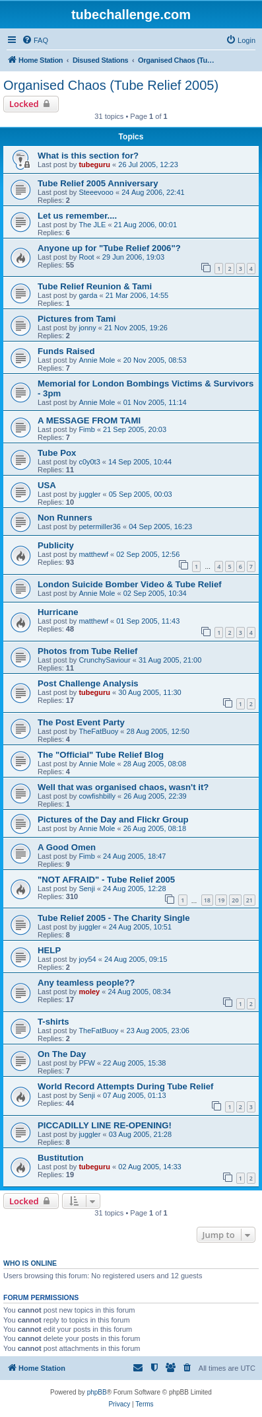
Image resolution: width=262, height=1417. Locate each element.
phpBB (97, 1392)
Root (86, 257)
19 (221, 900)
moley (89, 992)
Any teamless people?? (86, 983)
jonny (87, 328)
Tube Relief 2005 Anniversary (98, 183)
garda (88, 295)
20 (235, 900)
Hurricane (58, 612)
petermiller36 (100, 526)
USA (47, 485)
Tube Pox (57, 453)
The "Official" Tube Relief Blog (101, 755)
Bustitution (61, 1158)
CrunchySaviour (104, 660)
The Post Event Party (81, 722)
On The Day (62, 1054)
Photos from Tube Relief (87, 651)
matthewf (93, 554)
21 (249, 900)
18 (207, 900)
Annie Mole (97, 360)
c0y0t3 (89, 462)
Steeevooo (96, 192)
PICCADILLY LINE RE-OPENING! (105, 1125)
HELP (49, 950)
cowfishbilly (97, 796)
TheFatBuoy (98, 731)
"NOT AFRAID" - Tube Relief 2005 (106, 880)
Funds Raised (66, 351)
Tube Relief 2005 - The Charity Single (114, 918)
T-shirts (53, 1022)
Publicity (56, 545)
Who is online (30, 1263)
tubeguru (94, 164)
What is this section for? (88, 156)
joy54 (87, 959)
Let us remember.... (77, 216)
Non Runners (65, 518)
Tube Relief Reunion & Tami (95, 286)
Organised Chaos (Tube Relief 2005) (110, 85)
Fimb (86, 429)
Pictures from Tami (76, 319)
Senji (86, 888)
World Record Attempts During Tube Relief (125, 1086)
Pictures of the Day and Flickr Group (113, 819)
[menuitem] (35, 40)
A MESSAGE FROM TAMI (89, 420)
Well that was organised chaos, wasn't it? (123, 787)
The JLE (92, 225)
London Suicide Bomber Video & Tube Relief (130, 584)
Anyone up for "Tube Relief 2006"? (109, 248)
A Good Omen (67, 847)
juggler (89, 494)
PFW (86, 1063)
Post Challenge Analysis (88, 683)
